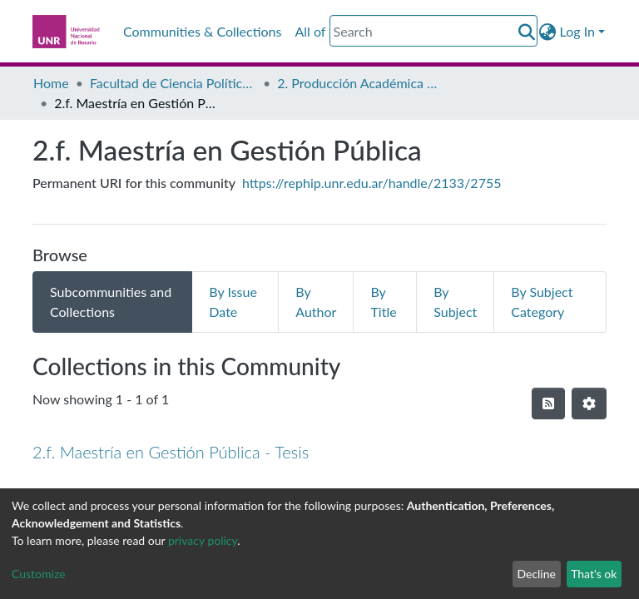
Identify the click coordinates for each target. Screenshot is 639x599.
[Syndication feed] (548, 403)
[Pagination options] (589, 403)
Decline (536, 574)
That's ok (594, 574)
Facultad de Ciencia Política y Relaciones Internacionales (173, 83)
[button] (547, 32)
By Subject (455, 301)
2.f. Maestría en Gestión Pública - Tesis (170, 452)
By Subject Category (541, 301)
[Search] (433, 31)
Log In (577, 31)
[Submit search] (527, 32)
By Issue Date (233, 301)
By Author (315, 301)
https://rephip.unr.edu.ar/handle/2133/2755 (371, 183)
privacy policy (202, 540)
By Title (383, 301)
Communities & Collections (202, 31)
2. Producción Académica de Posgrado (360, 83)
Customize (39, 574)
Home (51, 83)
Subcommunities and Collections (110, 301)
